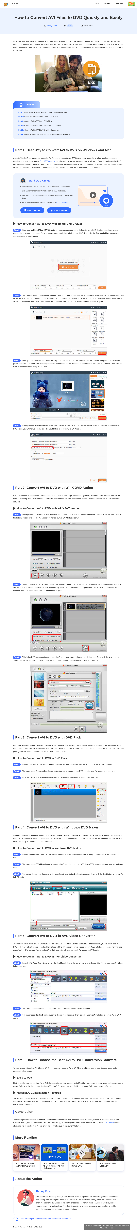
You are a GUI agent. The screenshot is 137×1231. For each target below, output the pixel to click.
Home (15, 1227)
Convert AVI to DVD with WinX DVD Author (38, 117)
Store (97, 4)
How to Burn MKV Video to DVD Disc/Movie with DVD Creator (54, 1165)
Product (107, 4)
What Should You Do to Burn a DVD (81, 1164)
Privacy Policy (118, 1228)
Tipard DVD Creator (47, 161)
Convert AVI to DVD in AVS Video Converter (38, 130)
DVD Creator (109, 1123)
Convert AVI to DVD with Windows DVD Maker (39, 126)
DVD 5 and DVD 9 (63, 202)
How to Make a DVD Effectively (108, 1164)
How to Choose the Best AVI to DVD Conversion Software (44, 134)
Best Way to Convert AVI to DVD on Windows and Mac (42, 112)
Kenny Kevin (52, 26)
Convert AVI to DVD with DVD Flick (35, 121)
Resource (119, 4)
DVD (70, 26)
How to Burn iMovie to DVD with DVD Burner (25, 1164)
